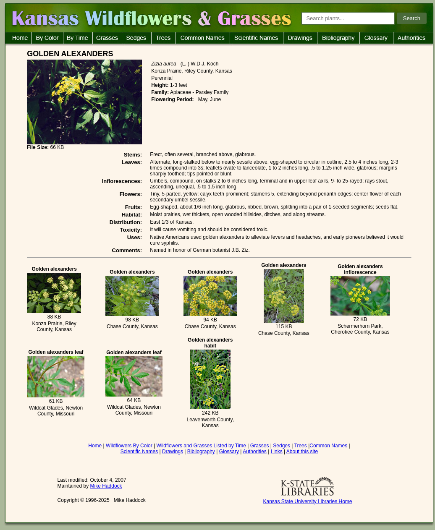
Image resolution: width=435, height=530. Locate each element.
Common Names (328, 446)
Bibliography (201, 451)
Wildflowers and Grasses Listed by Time (201, 446)
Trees (300, 446)
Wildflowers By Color (129, 446)
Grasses (259, 446)
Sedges (281, 446)
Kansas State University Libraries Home (307, 501)
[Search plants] (348, 18)
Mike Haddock (106, 486)
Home (95, 446)
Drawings (172, 451)
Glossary (229, 451)
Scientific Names (139, 451)
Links (277, 451)
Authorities (255, 451)
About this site (302, 451)
